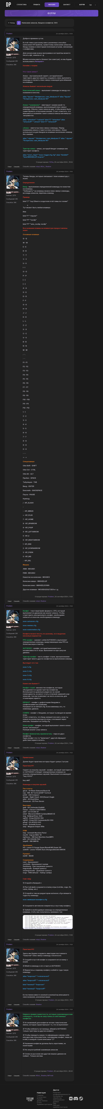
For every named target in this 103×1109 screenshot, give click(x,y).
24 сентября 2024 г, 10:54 (64, 33)
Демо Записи (42, 1101)
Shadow (48, 166)
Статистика (21, 4)
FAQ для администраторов (59, 1106)
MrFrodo (50, 1075)
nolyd (38, 166)
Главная (40, 1095)
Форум (82, 4)
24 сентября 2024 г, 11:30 (64, 1009)
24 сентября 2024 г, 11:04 (64, 171)
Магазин (51, 4)
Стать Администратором (43, 1103)
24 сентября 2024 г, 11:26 (64, 944)
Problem (9, 34)
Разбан (39, 1099)
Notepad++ (39, 61)
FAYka (51, 162)
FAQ (54, 1103)
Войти (91, 5)
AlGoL (42, 166)
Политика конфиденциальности (59, 1093)
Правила (36, 4)
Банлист (66, 4)
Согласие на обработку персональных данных (58, 1099)
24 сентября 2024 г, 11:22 (64, 752)
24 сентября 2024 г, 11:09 (64, 606)
